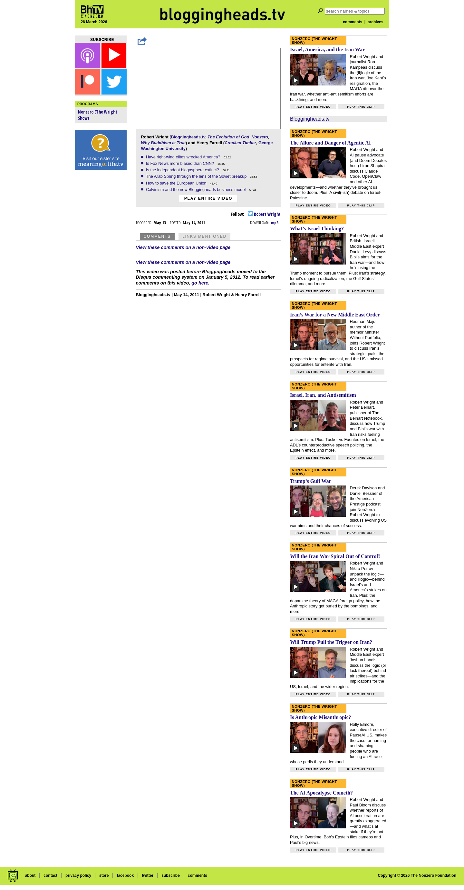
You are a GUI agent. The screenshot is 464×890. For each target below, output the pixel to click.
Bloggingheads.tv (188, 137)
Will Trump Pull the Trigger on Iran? (331, 642)
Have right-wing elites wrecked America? (183, 157)
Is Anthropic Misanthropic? (320, 717)
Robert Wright (264, 214)
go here (199, 282)
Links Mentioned (204, 236)
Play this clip (361, 106)
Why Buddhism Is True (163, 142)
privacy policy (78, 875)
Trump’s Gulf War (310, 481)
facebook (125, 875)
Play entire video (208, 198)
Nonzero (260, 137)
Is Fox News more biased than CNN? (180, 163)
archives (375, 22)
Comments (157, 236)
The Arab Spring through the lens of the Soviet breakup (197, 176)
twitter (147, 875)
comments (352, 22)
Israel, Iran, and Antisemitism (323, 395)
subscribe (170, 875)
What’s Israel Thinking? (317, 228)
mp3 (274, 222)
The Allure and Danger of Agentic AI (330, 142)
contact (50, 875)
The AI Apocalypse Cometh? (321, 792)
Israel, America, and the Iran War (327, 49)
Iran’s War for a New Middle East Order (335, 314)
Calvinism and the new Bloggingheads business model (196, 189)
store (104, 875)
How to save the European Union (177, 183)
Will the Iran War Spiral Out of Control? (335, 556)
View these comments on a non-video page (183, 247)
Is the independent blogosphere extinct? (183, 169)
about (30, 875)
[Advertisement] (101, 274)
